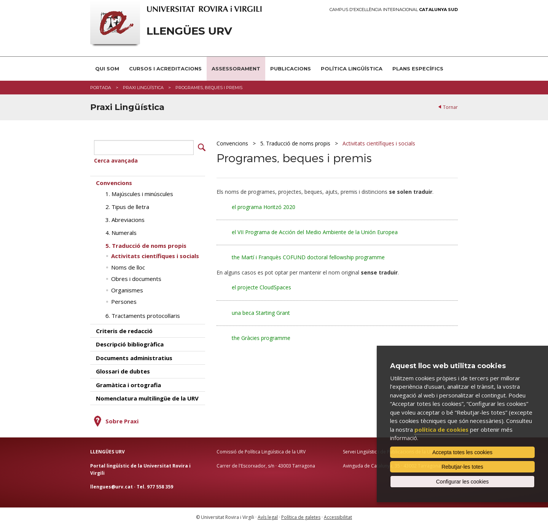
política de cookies (441, 429)
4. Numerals (121, 231)
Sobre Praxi (122, 419)
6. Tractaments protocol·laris (142, 314)
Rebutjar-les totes (462, 467)
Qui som (107, 68)
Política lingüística (351, 68)
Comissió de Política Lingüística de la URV (261, 450)
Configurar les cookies (462, 482)
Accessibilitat (338, 515)
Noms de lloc (128, 266)
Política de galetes (300, 515)
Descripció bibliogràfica (130, 342)
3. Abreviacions (125, 218)
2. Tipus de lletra (127, 205)
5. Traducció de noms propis (295, 143)
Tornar (450, 107)
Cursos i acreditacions (165, 68)
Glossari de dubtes (123, 369)
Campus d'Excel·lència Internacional (394, 10)
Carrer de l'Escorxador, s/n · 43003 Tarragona (266, 464)
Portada (100, 87)
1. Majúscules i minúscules (139, 192)
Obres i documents (136, 277)
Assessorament (236, 68)
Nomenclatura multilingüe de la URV (147, 397)
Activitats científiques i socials (378, 143)
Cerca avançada (116, 159)
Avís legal (268, 515)
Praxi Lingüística (143, 87)
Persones (124, 300)
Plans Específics (417, 68)
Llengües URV (189, 31)
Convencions (232, 143)
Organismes (127, 288)
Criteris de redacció (124, 329)
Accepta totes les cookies (462, 452)
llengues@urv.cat (111, 485)
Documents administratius (134, 356)
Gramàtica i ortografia (128, 383)
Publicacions (290, 68)
